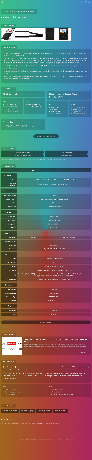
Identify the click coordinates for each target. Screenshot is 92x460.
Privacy (59, 439)
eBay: (66, 152)
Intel (7, 73)
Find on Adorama (66, 156)
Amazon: (23, 152)
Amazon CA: (22, 156)
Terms (54, 439)
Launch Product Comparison (46, 136)
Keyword (60, 411)
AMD (85, 71)
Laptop (6, 11)
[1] (17, 366)
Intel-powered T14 (35, 71)
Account (72, 439)
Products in (27, 411)
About (50, 439)
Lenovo (12, 11)
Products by (44, 411)
